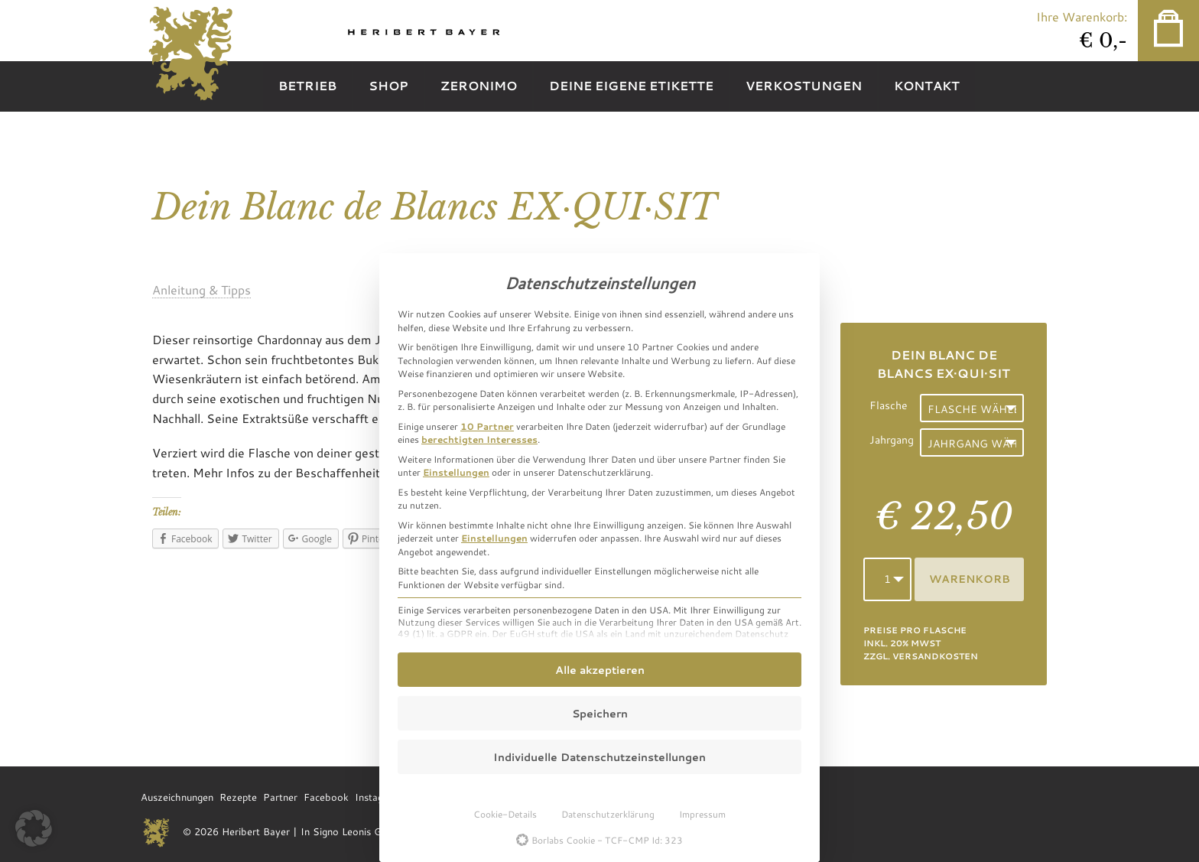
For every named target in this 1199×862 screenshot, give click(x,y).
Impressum (702, 814)
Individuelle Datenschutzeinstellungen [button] (599, 757)
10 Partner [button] (487, 426)
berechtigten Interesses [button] (479, 439)
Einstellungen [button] (456, 472)
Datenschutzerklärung (608, 814)
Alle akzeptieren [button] (600, 669)
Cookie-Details (505, 814)
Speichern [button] (600, 713)
